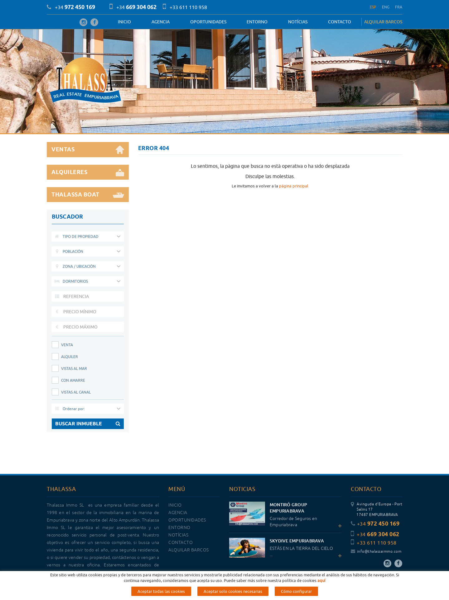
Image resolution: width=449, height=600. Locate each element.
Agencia (161, 21)
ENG (386, 7)
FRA (398, 7)
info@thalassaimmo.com (376, 551)
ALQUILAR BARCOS (383, 21)
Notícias (297, 21)
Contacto (339, 21)
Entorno (257, 21)
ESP (373, 7)
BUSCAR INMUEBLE (87, 423)
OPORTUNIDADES (208, 21)
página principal (293, 185)
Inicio (124, 21)
